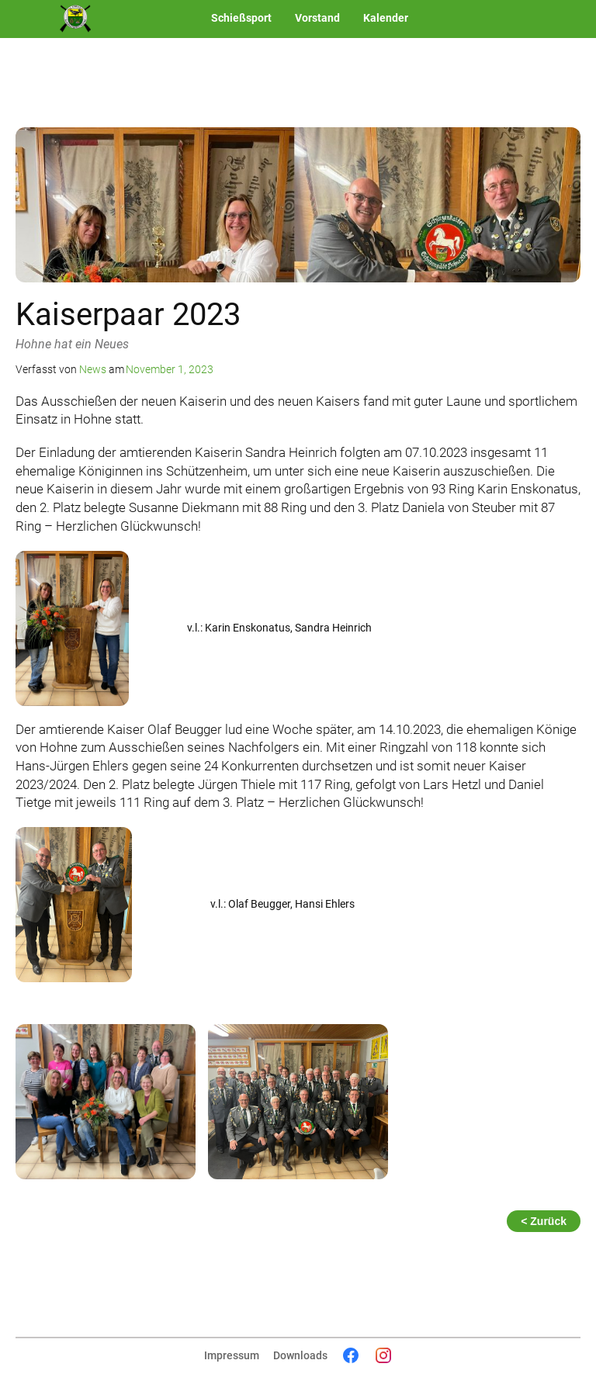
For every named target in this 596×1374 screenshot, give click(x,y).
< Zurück (544, 1221)
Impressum (231, 1355)
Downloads (300, 1355)
